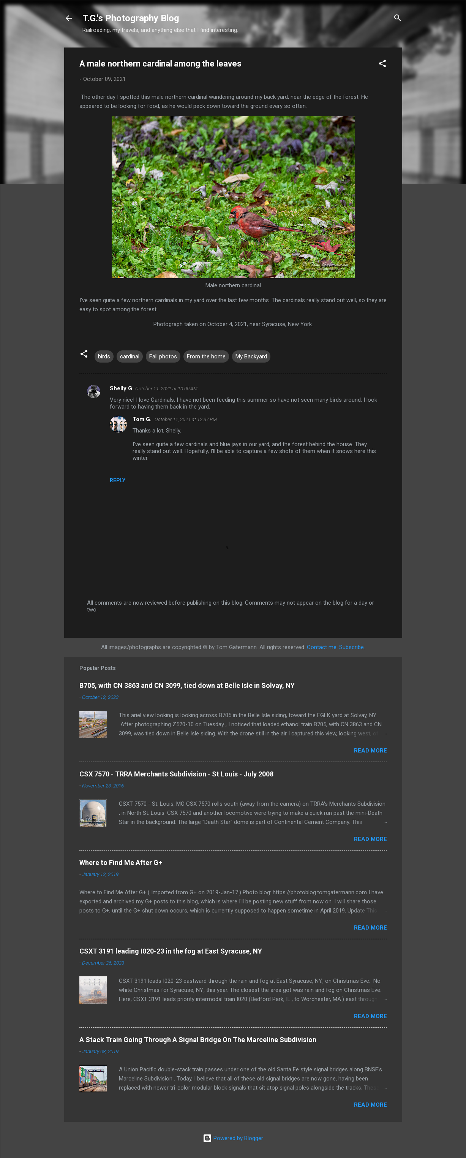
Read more (370, 750)
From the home (206, 356)
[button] (382, 65)
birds (104, 356)
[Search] (397, 19)
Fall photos (163, 356)
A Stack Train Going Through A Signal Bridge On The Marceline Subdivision (197, 1040)
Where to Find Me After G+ (120, 863)
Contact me (321, 647)
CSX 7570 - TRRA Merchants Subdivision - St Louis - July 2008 (176, 774)
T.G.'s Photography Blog (130, 18)
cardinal (129, 356)
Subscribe (351, 647)
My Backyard (251, 356)
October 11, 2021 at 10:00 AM (166, 388)
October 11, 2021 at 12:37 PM (186, 419)
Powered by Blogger (233, 1138)
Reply (117, 480)
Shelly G (121, 388)
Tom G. (142, 419)
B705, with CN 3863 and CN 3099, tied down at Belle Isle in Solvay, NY (187, 685)
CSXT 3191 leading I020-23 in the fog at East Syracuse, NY (170, 951)
